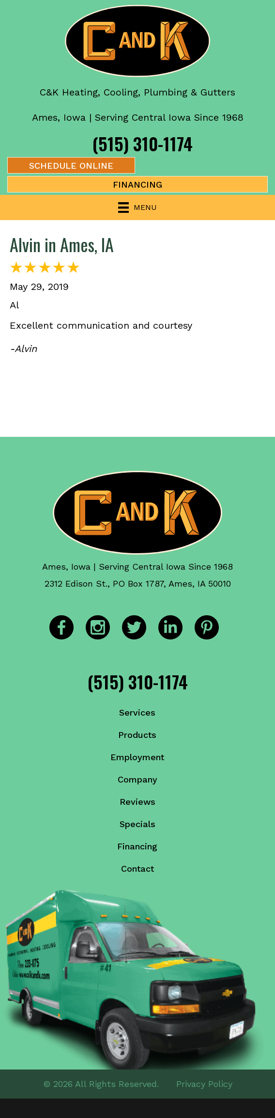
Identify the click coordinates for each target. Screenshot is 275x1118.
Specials (137, 824)
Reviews (137, 802)
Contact (137, 868)
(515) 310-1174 (142, 143)
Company (137, 779)
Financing (137, 846)
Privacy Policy (204, 1084)
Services (137, 712)
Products (137, 735)
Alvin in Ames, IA (62, 244)
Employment (137, 757)
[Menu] (137, 207)
